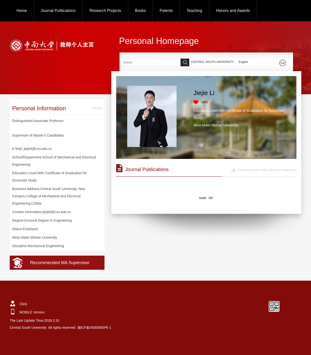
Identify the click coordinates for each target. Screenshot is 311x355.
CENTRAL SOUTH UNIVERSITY (212, 62)
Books (140, 11)
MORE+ (98, 108)
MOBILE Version (32, 312)
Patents (166, 11)
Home (22, 11)
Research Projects (105, 11)
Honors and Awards (233, 11)
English (243, 62)
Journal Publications (58, 11)
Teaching (194, 11)
